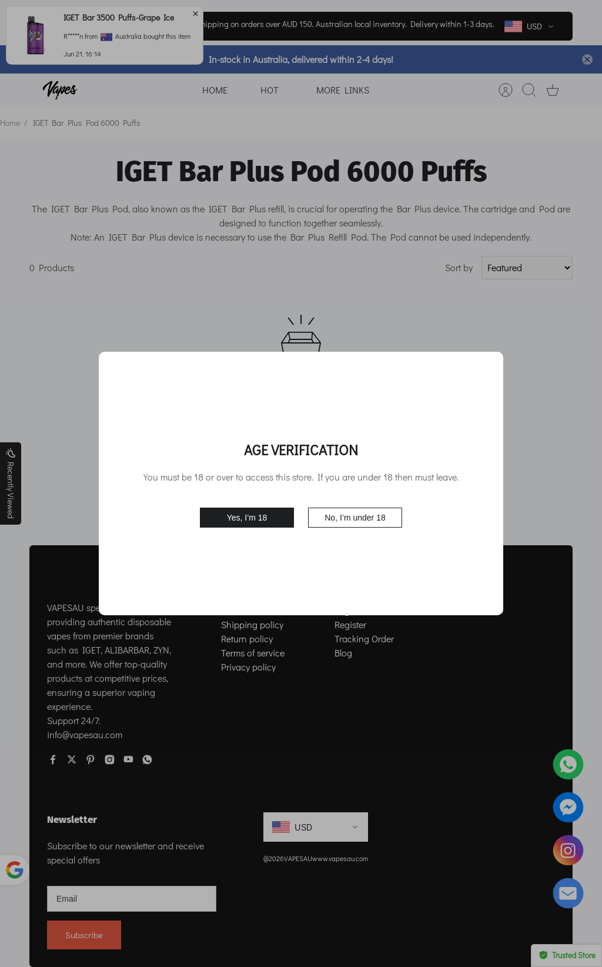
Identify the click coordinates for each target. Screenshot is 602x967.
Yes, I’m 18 (247, 517)
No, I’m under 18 (355, 517)
